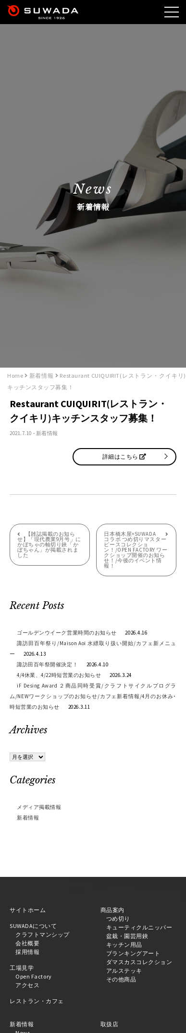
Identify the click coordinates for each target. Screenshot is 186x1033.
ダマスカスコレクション (139, 962)
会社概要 (27, 943)
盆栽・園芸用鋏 (127, 936)
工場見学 (22, 967)
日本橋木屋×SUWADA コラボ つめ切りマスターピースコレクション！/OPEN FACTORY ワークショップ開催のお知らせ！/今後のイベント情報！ (135, 549)
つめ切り (118, 918)
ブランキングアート (133, 953)
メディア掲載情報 (39, 807)
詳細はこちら (124, 456)
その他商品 (121, 979)
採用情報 (27, 951)
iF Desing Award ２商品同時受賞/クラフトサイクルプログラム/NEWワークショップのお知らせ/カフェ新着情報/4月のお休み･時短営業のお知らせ (93, 696)
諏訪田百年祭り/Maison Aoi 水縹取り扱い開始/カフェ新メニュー (93, 648)
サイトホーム (28, 910)
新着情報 (47, 433)
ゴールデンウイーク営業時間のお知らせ (67, 632)
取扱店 (109, 1024)
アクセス (27, 985)
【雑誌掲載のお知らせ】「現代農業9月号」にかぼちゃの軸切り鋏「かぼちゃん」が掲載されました (49, 544)
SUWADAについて (33, 925)
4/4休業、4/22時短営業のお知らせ (59, 675)
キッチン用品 (124, 944)
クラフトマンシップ (42, 934)
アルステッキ (124, 970)
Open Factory (33, 976)
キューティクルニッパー (139, 927)
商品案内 (112, 910)
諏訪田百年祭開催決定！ (47, 664)
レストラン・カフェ (37, 1001)
